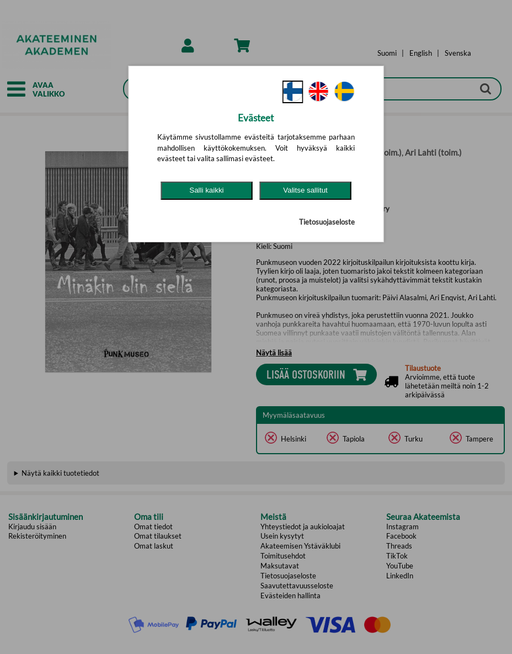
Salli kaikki (206, 190)
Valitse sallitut (305, 190)
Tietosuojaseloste (327, 221)
